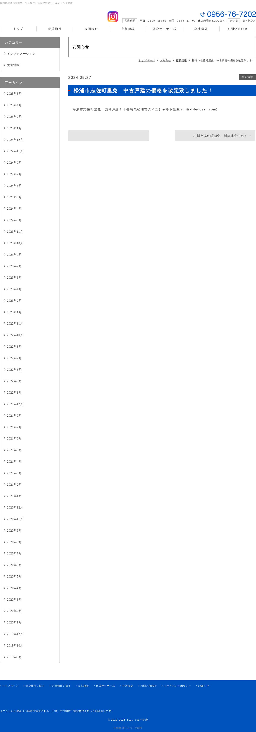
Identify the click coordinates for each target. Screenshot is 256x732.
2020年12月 (15, 512)
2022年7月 (14, 363)
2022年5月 (14, 386)
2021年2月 (14, 489)
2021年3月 (14, 478)
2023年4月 (14, 294)
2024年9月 (14, 167)
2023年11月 (15, 236)
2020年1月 (14, 627)
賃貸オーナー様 (165, 34)
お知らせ (203, 686)
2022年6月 (14, 374)
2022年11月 (15, 328)
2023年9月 (14, 259)
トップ (18, 34)
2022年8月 (14, 351)
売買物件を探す (61, 686)
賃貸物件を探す (34, 686)
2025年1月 (14, 133)
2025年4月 (14, 110)
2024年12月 (15, 144)
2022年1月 (14, 397)
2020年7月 (14, 558)
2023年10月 (15, 248)
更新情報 (247, 82)
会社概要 (201, 34)
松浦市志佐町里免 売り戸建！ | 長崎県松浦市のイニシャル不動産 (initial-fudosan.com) (145, 114)
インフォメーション (21, 58)
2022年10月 (15, 340)
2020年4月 (14, 593)
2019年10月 (15, 650)
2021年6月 (14, 443)
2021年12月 (15, 409)
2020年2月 (14, 616)
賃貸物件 (55, 34)
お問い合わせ (237, 34)
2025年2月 (14, 121)
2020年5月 (14, 581)
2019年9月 (14, 662)
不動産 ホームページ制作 (128, 728)
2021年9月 (14, 420)
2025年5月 (14, 98)
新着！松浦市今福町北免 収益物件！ (106, 141)
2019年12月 (15, 639)
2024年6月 (14, 191)
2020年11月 (15, 524)
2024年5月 (14, 202)
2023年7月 (14, 271)
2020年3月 (14, 604)
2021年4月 (14, 466)
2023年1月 (14, 317)
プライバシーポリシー (177, 686)
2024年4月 (14, 213)
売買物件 (91, 34)
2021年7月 (14, 432)
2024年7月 (14, 179)
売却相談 (128, 34)
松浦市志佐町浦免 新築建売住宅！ (219, 141)
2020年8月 (14, 547)
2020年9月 (14, 535)
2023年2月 (14, 305)
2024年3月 (14, 225)
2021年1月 (14, 501)
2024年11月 (15, 156)
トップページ (10, 686)
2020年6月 (14, 570)
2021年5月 (14, 455)
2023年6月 (14, 282)
